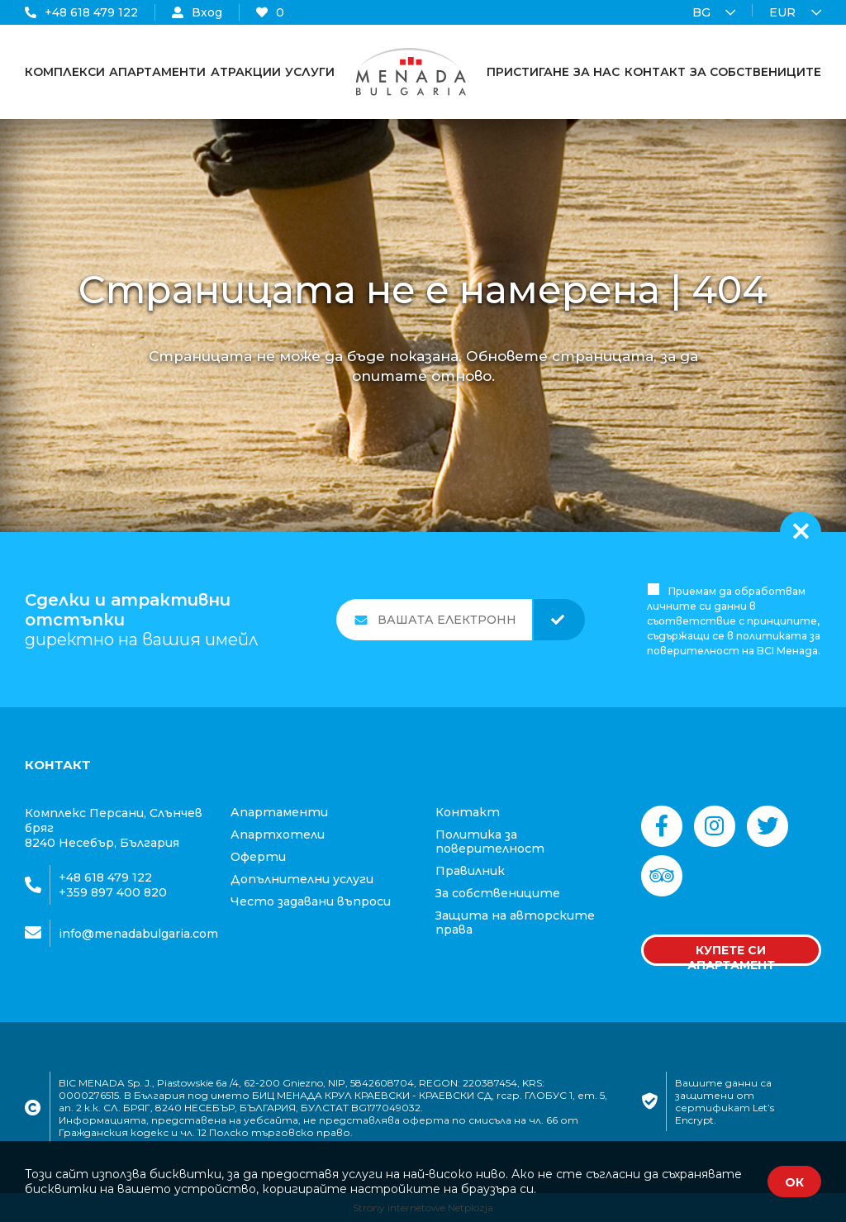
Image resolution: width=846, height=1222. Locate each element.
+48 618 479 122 (81, 12)
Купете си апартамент (731, 954)
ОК (794, 1182)
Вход (197, 12)
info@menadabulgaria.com (138, 933)
